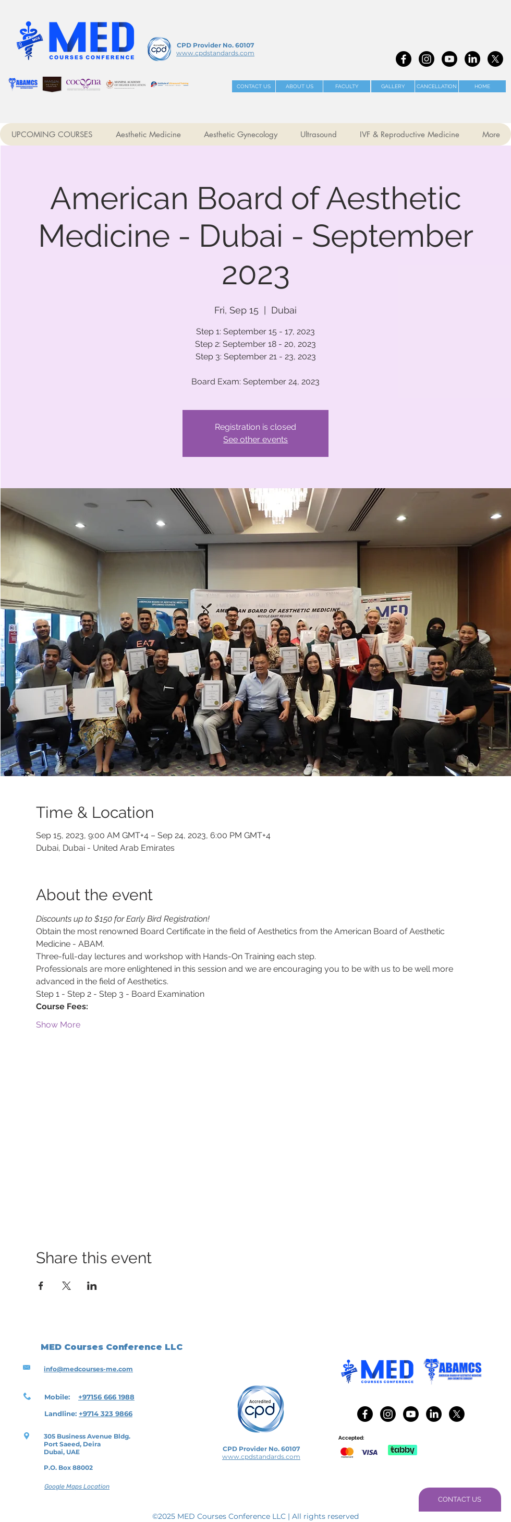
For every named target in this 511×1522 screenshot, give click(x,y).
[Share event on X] (66, 1286)
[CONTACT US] (253, 86)
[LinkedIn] (472, 59)
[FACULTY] (346, 86)
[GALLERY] (393, 86)
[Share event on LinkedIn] (92, 1286)
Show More (58, 1025)
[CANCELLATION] (436, 86)
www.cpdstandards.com (215, 53)
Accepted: (351, 1438)
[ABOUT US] (299, 86)
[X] (495, 59)
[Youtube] (449, 59)
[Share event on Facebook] (41, 1286)
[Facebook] (403, 59)
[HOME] (482, 86)
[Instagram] (426, 59)
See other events (255, 439)
